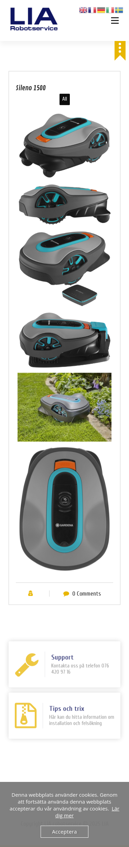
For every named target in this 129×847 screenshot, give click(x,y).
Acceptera (64, 831)
